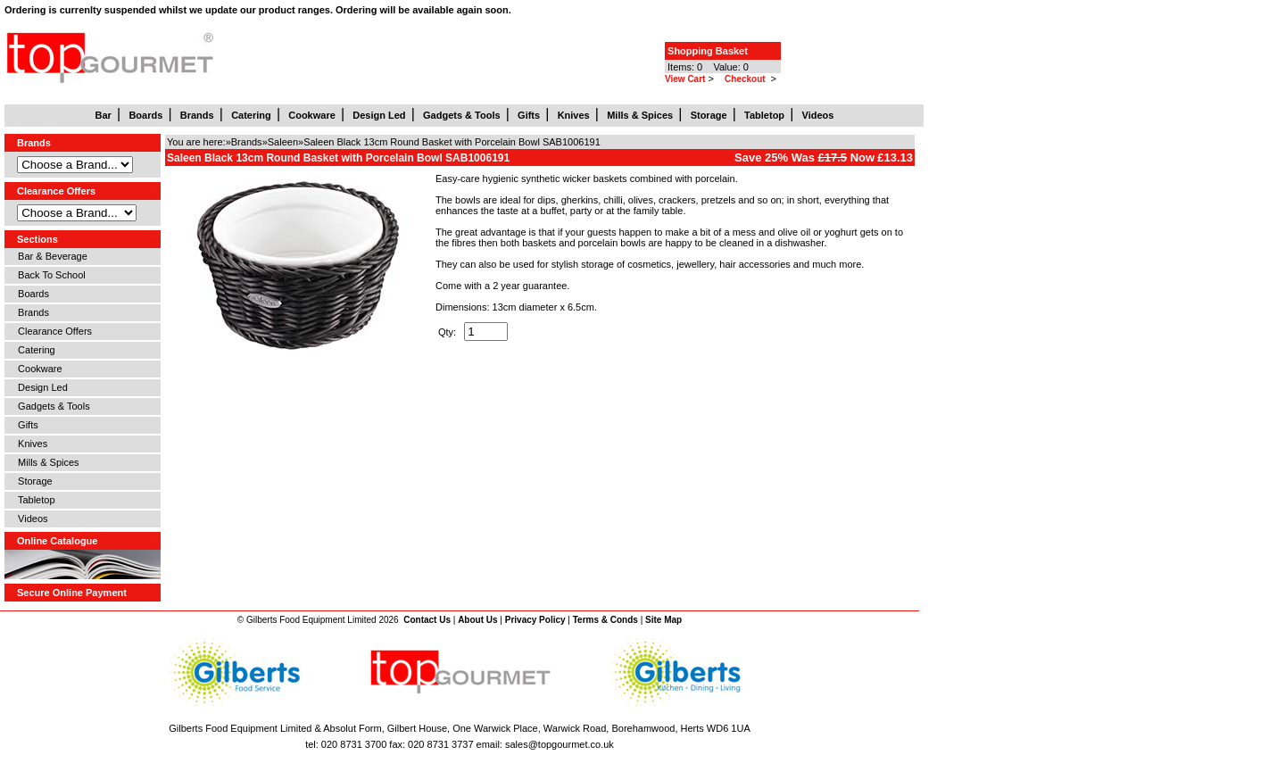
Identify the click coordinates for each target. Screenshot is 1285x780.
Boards (30, 293)
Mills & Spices (45, 462)
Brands (30, 312)
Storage (32, 481)
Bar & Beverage (49, 256)
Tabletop (33, 499)
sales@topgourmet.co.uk (559, 744)
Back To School (49, 275)
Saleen (283, 142)
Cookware (37, 368)
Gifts (25, 424)
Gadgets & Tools (51, 406)
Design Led (40, 387)
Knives (29, 443)
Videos (30, 518)
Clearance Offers (52, 331)
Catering (33, 349)
